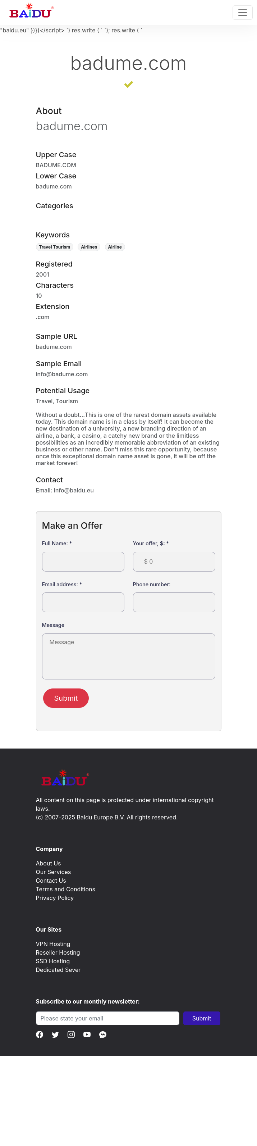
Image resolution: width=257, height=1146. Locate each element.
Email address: (62, 584)
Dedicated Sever (58, 969)
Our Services (53, 872)
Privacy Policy (55, 897)
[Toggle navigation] (243, 12)
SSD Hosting (53, 961)
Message (53, 625)
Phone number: (152, 584)
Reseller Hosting (58, 952)
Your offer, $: (151, 543)
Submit (66, 698)
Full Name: (57, 543)
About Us (48, 863)
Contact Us (51, 880)
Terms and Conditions (65, 889)
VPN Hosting (53, 943)
